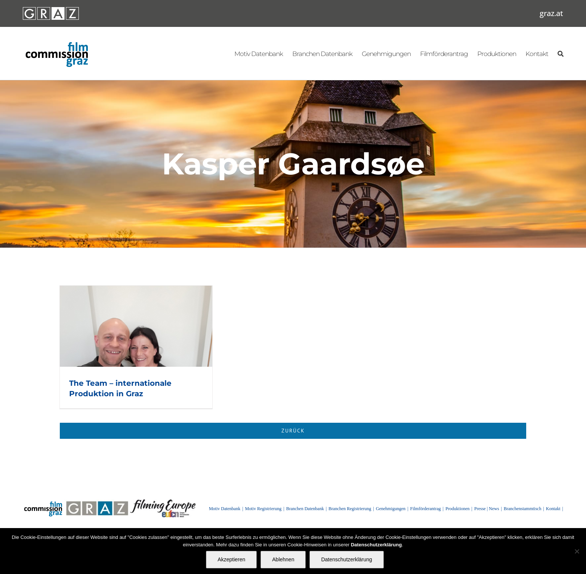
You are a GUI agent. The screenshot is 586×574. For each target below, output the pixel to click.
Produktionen (457, 508)
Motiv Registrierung (263, 508)
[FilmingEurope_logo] (162, 502)
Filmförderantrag (425, 508)
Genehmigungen (390, 508)
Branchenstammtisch (523, 508)
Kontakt (553, 508)
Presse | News (486, 508)
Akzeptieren (231, 559)
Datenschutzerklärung (346, 559)
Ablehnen (283, 559)
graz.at (551, 13)
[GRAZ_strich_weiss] (51, 10)
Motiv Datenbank (224, 508)
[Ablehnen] (576, 551)
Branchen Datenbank (305, 508)
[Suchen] (560, 53)
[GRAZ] (97, 502)
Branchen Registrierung (350, 508)
